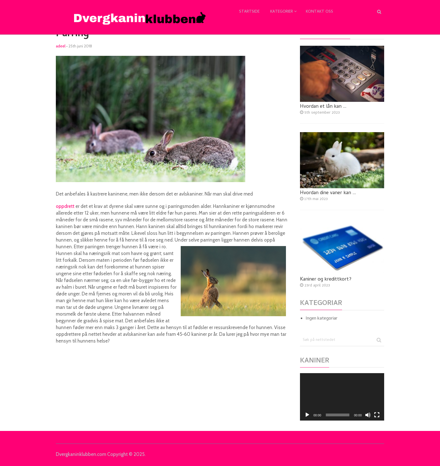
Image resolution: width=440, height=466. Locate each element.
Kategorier (281, 12)
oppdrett (65, 206)
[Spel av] (307, 415)
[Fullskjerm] (377, 415)
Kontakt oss (319, 12)
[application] (342, 397)
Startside (249, 12)
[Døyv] (368, 415)
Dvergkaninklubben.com (81, 454)
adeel (60, 46)
